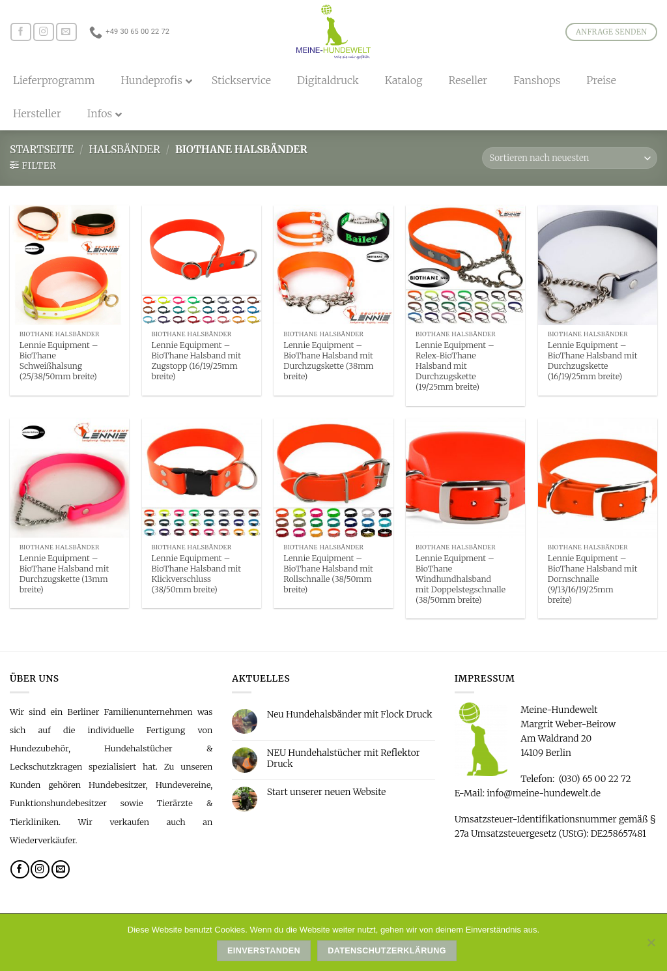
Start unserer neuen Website (326, 792)
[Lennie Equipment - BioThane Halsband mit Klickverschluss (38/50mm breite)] (201, 478)
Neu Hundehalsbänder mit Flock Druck (350, 714)
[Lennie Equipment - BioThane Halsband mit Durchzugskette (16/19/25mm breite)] (597, 265)
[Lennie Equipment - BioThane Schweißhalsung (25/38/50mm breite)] (69, 265)
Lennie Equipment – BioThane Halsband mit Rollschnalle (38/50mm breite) (328, 573)
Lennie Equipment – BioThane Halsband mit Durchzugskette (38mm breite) (328, 360)
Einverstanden (263, 950)
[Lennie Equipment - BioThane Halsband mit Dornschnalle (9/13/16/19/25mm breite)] (597, 478)
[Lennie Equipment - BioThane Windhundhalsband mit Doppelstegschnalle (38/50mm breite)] (465, 478)
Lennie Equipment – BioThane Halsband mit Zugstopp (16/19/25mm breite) (196, 360)
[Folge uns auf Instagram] (43, 32)
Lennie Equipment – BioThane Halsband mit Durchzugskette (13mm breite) (64, 573)
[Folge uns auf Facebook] (20, 32)
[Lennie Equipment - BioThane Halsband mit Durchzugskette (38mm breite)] (333, 265)
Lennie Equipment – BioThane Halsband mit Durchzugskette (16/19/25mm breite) (593, 360)
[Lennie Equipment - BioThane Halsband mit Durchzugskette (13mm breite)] (69, 478)
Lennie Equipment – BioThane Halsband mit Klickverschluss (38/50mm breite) (196, 573)
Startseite (42, 149)
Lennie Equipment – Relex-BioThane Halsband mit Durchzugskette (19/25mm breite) (455, 366)
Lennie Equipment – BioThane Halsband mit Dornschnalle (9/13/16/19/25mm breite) (593, 579)
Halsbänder (124, 149)
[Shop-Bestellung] (569, 158)
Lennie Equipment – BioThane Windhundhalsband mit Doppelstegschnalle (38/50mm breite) (460, 579)
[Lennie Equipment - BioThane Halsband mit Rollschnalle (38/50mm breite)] (333, 478)
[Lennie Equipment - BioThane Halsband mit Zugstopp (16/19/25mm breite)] (201, 265)
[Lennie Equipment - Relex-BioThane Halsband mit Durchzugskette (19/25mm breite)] (465, 265)
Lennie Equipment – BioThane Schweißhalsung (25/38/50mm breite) (59, 360)
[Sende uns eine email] (66, 32)
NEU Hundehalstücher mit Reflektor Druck (343, 758)
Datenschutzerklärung (387, 950)
